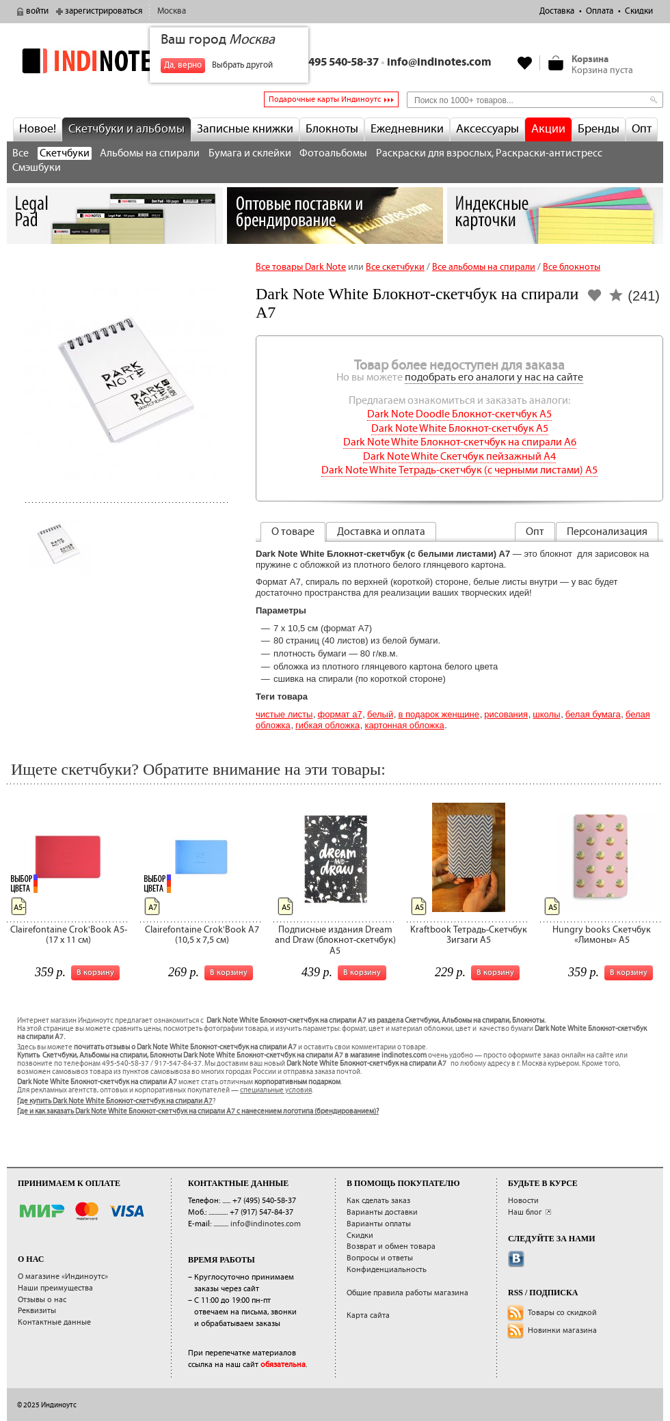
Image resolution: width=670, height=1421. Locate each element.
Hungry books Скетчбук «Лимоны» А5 (601, 935)
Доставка (556, 11)
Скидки (639, 11)
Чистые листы (284, 714)
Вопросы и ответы (380, 1258)
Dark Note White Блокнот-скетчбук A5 (459, 428)
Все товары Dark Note (301, 267)
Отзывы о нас (42, 1299)
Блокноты (332, 129)
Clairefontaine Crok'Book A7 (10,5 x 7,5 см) (202, 935)
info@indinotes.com (439, 62)
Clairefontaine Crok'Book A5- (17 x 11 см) (68, 935)
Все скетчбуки (395, 267)
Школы (546, 714)
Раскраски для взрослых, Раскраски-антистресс (489, 153)
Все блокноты (571, 267)
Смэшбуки (36, 168)
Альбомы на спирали (150, 153)
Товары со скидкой (562, 1312)
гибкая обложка (327, 725)
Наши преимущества (55, 1288)
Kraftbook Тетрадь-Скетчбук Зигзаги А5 (468, 935)
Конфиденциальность (387, 1269)
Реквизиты (37, 1310)
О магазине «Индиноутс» (63, 1276)
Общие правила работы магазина (407, 1292)
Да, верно (183, 65)
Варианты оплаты (379, 1223)
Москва (171, 11)
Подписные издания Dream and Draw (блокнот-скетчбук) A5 (335, 940)
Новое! (37, 129)
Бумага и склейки (250, 153)
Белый (380, 714)
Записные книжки (245, 129)
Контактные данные (54, 1322)
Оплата (599, 11)
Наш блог (525, 1212)
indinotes (115, 61)
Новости (523, 1200)
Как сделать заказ (378, 1200)
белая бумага (593, 714)
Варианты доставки (382, 1212)
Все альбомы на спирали (483, 267)
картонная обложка (404, 725)
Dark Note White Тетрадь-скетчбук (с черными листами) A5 (459, 470)
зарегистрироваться (103, 11)
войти (37, 11)
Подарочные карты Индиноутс (325, 99)
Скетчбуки (65, 153)
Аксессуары (487, 129)
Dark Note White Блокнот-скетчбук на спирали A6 (459, 442)
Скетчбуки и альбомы (126, 129)
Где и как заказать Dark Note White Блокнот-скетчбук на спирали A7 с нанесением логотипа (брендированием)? (198, 1111)
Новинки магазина (562, 1330)
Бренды (598, 129)
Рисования (506, 714)
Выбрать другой (242, 65)
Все (20, 153)
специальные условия (276, 1090)
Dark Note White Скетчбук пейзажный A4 (459, 457)
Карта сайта (368, 1315)
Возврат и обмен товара (391, 1246)
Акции (548, 129)
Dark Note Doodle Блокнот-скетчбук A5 (459, 414)
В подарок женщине (438, 714)
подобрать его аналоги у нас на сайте (494, 377)
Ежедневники (407, 129)
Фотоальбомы (333, 153)
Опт (642, 129)
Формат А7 (340, 714)
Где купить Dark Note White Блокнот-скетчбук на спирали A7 (115, 1101)
